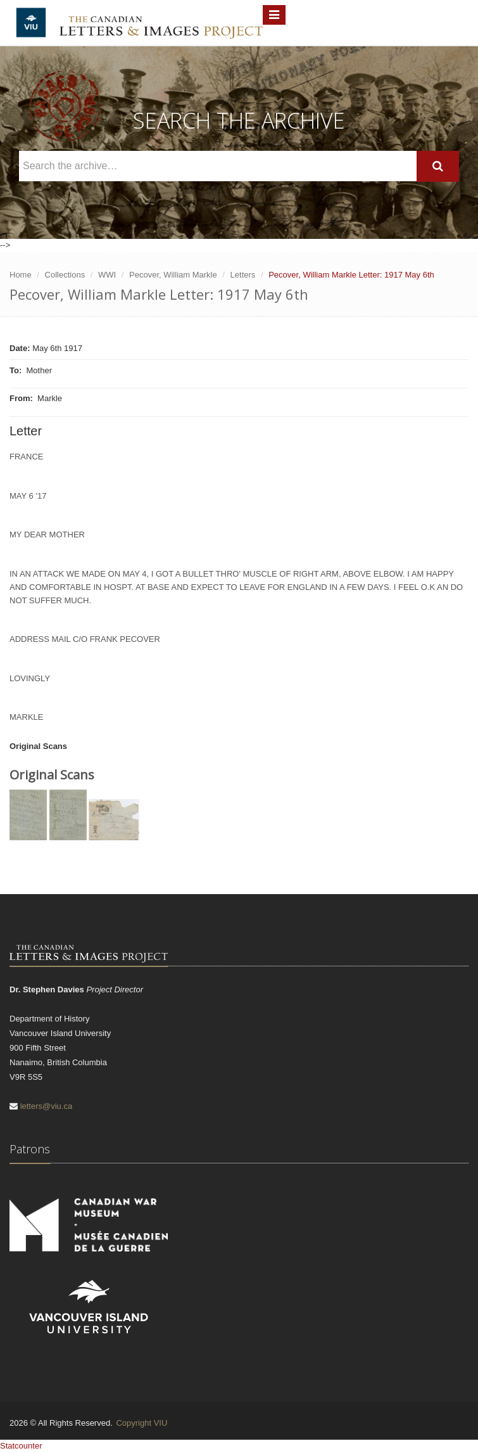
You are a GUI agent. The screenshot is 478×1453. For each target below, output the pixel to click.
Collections (65, 274)
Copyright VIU (141, 1423)
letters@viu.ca (46, 1106)
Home (20, 274)
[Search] (438, 166)
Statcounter (21, 1445)
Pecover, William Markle (173, 274)
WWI (107, 274)
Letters (243, 274)
